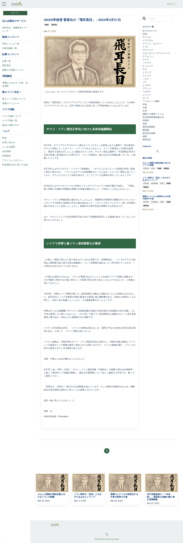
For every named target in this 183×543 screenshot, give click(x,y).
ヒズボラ (147, 85)
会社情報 (6, 151)
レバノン (147, 95)
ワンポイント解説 (151, 101)
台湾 (145, 111)
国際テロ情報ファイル (13, 70)
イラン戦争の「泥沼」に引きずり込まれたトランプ (156, 179)
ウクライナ (148, 50)
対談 (145, 123)
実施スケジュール (10, 103)
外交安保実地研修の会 (153, 117)
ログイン (171, 4)
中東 (145, 107)
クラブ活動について (11, 116)
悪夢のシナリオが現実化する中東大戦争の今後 (156, 197)
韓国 (145, 136)
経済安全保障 (149, 133)
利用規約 (6, 155)
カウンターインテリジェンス (156, 53)
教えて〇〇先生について (14, 99)
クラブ (146, 59)
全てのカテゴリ (150, 30)
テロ (145, 69)
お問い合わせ (8, 142)
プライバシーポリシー (13, 160)
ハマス (146, 79)
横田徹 (146, 130)
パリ (145, 82)
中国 (145, 104)
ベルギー (147, 91)
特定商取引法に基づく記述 (15, 164)
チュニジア (148, 66)
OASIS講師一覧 (9, 48)
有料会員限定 (149, 127)
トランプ (147, 72)
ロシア (146, 98)
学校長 (47, 24)
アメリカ (147, 37)
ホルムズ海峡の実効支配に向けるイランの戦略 (156, 164)
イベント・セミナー (152, 43)
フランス (147, 88)
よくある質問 (8, 147)
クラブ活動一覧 (9, 120)
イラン (146, 46)
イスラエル (148, 40)
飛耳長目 (6, 65)
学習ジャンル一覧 (10, 43)
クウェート (148, 56)
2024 (145, 34)
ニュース (147, 75)
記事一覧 (6, 61)
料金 (4, 138)
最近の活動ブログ (10, 125)
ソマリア (147, 63)
